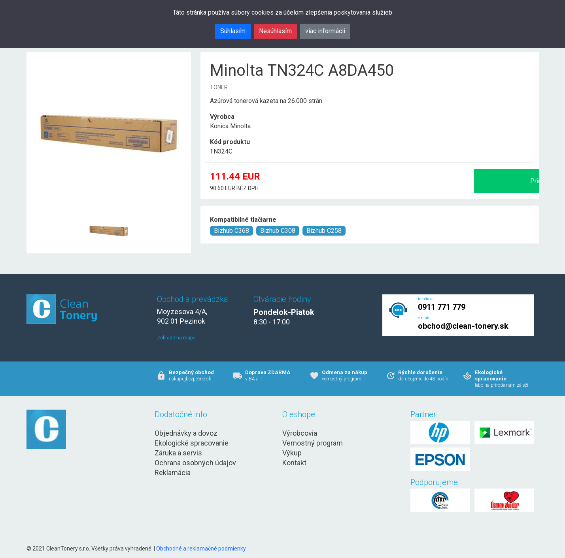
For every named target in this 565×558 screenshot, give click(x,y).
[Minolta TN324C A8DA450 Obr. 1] (108, 211)
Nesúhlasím (275, 31)
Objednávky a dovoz (186, 433)
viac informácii (325, 31)
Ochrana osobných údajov (195, 463)
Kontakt (294, 463)
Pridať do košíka (450, 181)
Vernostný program (312, 443)
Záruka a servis (178, 453)
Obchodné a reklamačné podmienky (201, 548)
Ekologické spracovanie (192, 443)
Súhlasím (233, 31)
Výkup (292, 453)
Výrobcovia (299, 433)
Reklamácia (173, 472)
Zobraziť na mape (176, 338)
